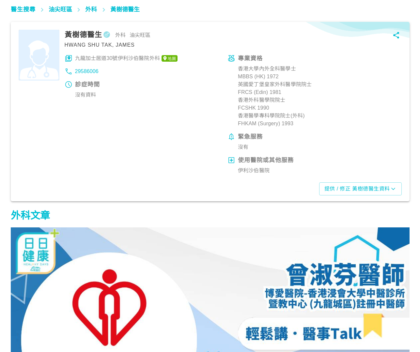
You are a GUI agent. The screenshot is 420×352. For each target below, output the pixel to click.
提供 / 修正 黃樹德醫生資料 (360, 189)
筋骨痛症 (24, 323)
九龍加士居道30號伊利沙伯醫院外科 (126, 58)
